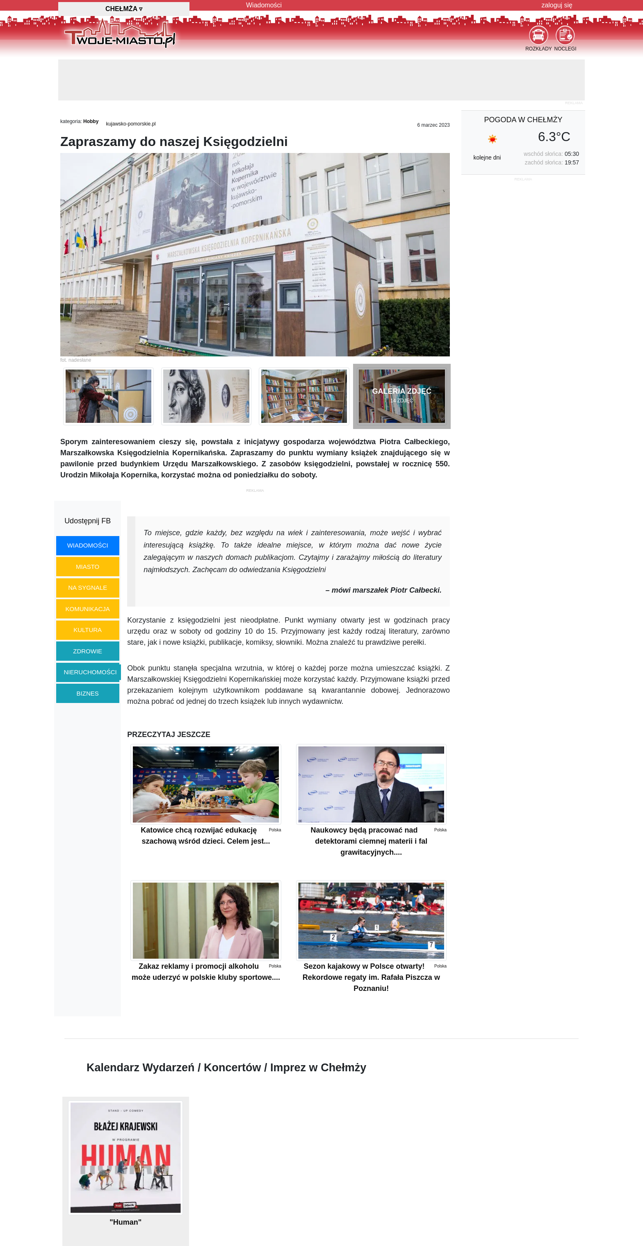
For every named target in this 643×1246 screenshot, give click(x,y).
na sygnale (87, 587)
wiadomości (87, 545)
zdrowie (87, 651)
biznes (88, 693)
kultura (87, 629)
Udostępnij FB (87, 521)
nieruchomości (90, 672)
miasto (87, 566)
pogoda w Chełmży (523, 120)
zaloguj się (556, 5)
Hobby (90, 121)
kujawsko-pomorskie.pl (130, 124)
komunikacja (87, 608)
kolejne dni (487, 157)
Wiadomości (264, 5)
